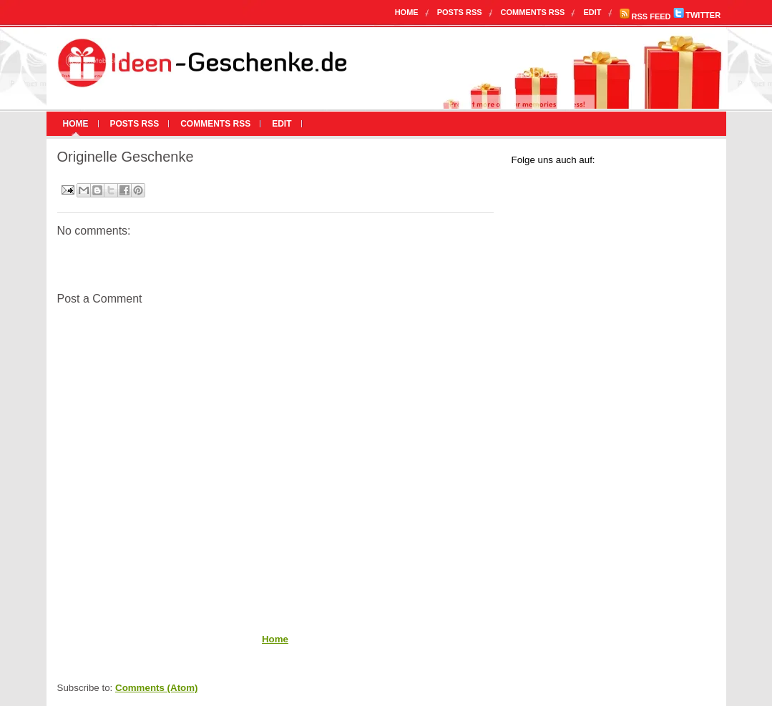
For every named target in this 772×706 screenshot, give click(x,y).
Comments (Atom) (156, 687)
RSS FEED (645, 16)
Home (407, 12)
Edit (592, 12)
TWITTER (696, 15)
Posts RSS (459, 12)
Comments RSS (533, 12)
